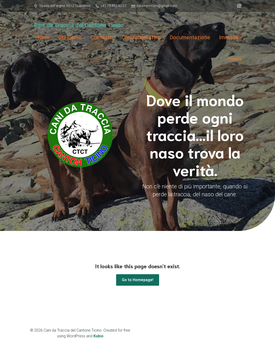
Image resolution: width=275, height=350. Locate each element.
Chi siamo (70, 37)
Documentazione (190, 37)
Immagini (230, 37)
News (235, 59)
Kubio (98, 336)
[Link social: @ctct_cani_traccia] (238, 6)
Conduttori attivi (141, 37)
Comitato (102, 37)
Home (42, 37)
